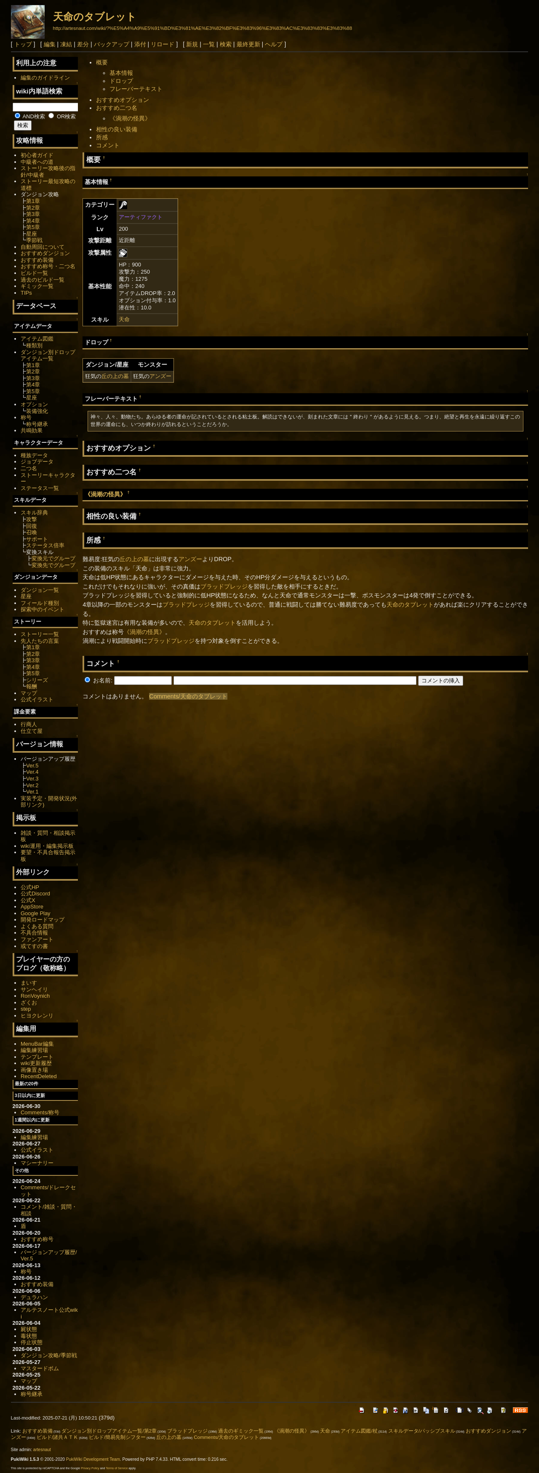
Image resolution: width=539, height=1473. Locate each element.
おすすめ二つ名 (116, 107)
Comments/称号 (40, 1112)
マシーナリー (37, 1163)
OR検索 (62, 116)
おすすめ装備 (37, 260)
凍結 (66, 44)
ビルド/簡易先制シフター (117, 1437)
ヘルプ (274, 44)
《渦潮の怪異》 (130, 118)
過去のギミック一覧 (241, 1430)
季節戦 (34, 240)
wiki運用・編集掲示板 (47, 846)
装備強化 (37, 411)
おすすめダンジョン (45, 253)
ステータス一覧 (40, 488)
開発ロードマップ (42, 919)
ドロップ (121, 80)
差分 (83, 44)
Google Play (36, 913)
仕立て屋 (32, 731)
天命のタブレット (94, 16)
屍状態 (29, 1329)
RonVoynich (35, 996)
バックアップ (111, 44)
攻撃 (31, 519)
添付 (140, 44)
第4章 (33, 221)
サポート (37, 539)
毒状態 (29, 1336)
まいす (29, 983)
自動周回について (42, 247)
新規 (192, 44)
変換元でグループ (53, 558)
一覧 (209, 44)
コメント (108, 145)
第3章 (33, 214)
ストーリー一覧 (40, 634)
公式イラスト (37, 699)
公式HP (30, 887)
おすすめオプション (122, 99)
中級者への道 (37, 162)
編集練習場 (34, 1050)
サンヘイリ (34, 989)
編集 (50, 44)
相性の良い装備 (116, 129)
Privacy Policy (90, 1468)
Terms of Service (117, 1468)
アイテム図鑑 (37, 339)
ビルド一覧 (34, 273)
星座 (31, 234)
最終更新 (248, 44)
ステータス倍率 (45, 545)
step (26, 1009)
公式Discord (35, 893)
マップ (29, 693)
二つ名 (29, 468)
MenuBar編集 (37, 1044)
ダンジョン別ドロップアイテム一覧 (48, 355)
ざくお (29, 1002)
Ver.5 (32, 765)
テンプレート (37, 1057)
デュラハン (34, 1297)
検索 (226, 44)
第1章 (33, 201)
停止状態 (32, 1342)
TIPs (26, 293)
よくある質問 (37, 926)
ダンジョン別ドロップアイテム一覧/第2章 (109, 1430)
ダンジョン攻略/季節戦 (49, 1355)
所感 (102, 137)
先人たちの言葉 (40, 641)
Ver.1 (32, 791)
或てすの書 (34, 946)
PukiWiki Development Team (93, 1459)
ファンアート (37, 939)
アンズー (160, 376)
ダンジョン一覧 (40, 590)
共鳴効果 (32, 430)
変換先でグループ (53, 565)
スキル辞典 (34, 512)
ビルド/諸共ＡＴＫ (57, 1437)
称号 (26, 417)
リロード (162, 44)
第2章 (33, 208)
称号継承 (37, 424)
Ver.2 (32, 785)
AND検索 (30, 116)
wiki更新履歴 (36, 1063)
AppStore (32, 906)
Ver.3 (32, 778)
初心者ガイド (37, 155)
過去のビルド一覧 (42, 280)
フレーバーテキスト (136, 88)
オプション (34, 404)
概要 (102, 62)
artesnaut (42, 1449)
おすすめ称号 (37, 1239)
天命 (124, 319)
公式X (28, 900)
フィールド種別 (40, 603)
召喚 (31, 532)
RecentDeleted (39, 1076)
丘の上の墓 (115, 376)
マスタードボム (40, 1368)
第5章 (33, 227)
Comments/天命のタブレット (188, 696)
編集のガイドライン (45, 78)
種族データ (34, 455)
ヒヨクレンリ (37, 1015)
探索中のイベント (42, 609)
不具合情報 (34, 933)
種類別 (34, 345)
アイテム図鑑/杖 (359, 1430)
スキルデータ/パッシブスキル (421, 1430)
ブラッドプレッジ (224, 586)
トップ (23, 44)
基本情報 (121, 72)
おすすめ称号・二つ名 (48, 266)
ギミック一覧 (37, 286)
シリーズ (37, 680)
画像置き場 (34, 1070)
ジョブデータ (37, 461)
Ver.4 (32, 772)
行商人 (29, 724)
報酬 (31, 686)
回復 (31, 526)
